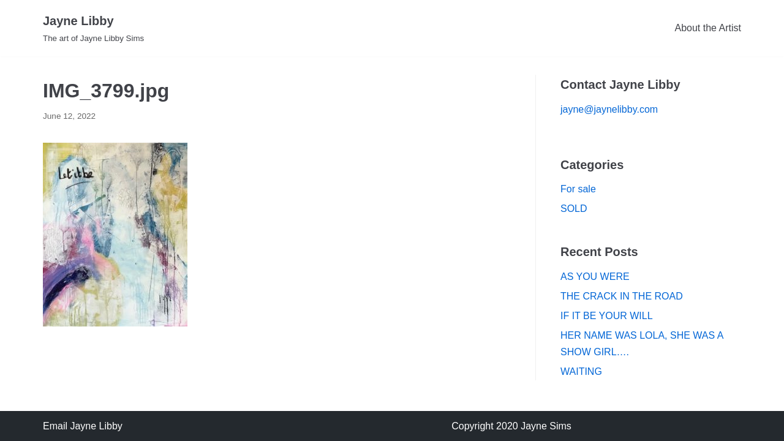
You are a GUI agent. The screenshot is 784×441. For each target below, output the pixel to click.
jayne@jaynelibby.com (609, 109)
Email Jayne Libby (83, 426)
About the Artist (707, 28)
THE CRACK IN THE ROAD (621, 296)
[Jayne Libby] (93, 28)
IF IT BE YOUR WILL (606, 316)
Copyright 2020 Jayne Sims (511, 426)
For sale (578, 189)
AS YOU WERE (595, 276)
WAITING (581, 371)
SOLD (573, 208)
